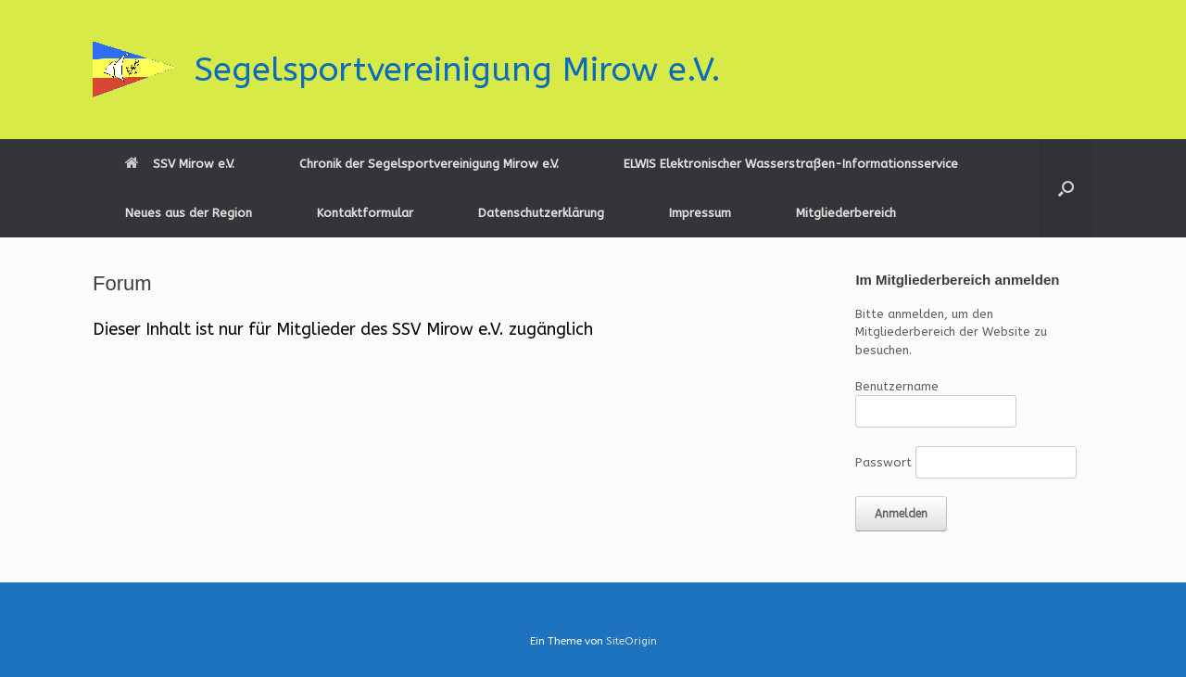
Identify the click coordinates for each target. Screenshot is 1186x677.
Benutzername (897, 386)
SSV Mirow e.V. (179, 164)
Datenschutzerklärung (541, 213)
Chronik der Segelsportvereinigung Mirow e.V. (429, 164)
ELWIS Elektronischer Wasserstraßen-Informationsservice (791, 164)
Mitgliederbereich (846, 213)
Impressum (700, 213)
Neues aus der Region (188, 213)
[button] (1066, 188)
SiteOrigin (631, 640)
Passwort (883, 462)
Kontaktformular (365, 213)
